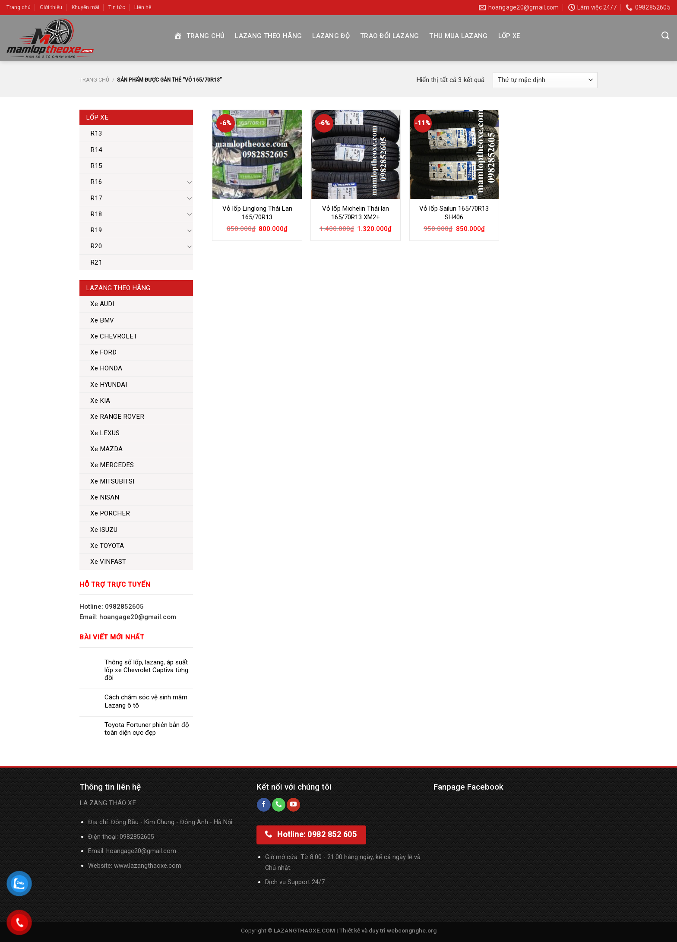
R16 (96, 182)
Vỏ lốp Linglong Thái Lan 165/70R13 (257, 213)
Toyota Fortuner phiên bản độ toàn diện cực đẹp (146, 729)
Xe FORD (103, 352)
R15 (96, 166)
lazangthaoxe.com (155, 865)
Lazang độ (331, 36)
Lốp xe (509, 36)
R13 (96, 133)
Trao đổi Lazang (389, 36)
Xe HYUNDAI (108, 385)
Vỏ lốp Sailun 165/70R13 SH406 (454, 213)
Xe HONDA (106, 368)
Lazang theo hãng (268, 36)
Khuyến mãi (85, 7)
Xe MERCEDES (112, 465)
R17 (96, 198)
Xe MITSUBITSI (112, 481)
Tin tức (116, 7)
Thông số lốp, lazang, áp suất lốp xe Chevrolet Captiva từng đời (146, 670)
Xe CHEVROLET (113, 336)
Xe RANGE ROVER (117, 416)
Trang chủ (18, 7)
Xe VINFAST (108, 562)
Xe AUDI (102, 304)
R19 (96, 230)
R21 (96, 262)
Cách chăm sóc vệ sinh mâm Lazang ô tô (145, 701)
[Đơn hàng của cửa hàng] (545, 80)
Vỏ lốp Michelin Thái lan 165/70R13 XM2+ (355, 213)
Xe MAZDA (106, 449)
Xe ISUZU (103, 530)
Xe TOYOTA (107, 546)
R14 (96, 150)
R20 (96, 246)
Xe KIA (100, 401)
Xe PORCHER (110, 513)
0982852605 (137, 837)
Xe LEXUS (105, 433)
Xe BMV (102, 320)
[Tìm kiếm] (665, 36)
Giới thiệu (51, 7)
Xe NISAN (104, 497)
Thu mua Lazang (458, 36)
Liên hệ (142, 7)
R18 (96, 214)
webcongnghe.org (412, 930)
